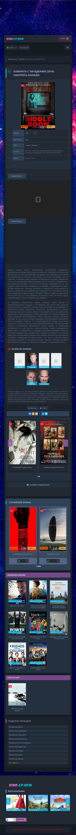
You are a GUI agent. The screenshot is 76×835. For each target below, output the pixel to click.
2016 (26, 140)
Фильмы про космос (16, 727)
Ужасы (28, 145)
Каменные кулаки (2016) (23, 554)
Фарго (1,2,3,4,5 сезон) (17, 709)
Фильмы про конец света (17, 735)
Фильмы (34, 145)
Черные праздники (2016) (54, 467)
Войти (11, 48)
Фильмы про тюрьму (16, 759)
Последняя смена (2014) (22, 467)
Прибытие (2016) (53, 554)
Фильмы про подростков (17, 747)
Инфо (44, 408)
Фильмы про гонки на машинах (20, 743)
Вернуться (32, 408)
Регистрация (24, 48)
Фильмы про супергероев (18, 731)
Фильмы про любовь (16, 751)
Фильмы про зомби (15, 755)
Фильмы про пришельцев (18, 739)
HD (23, 85)
